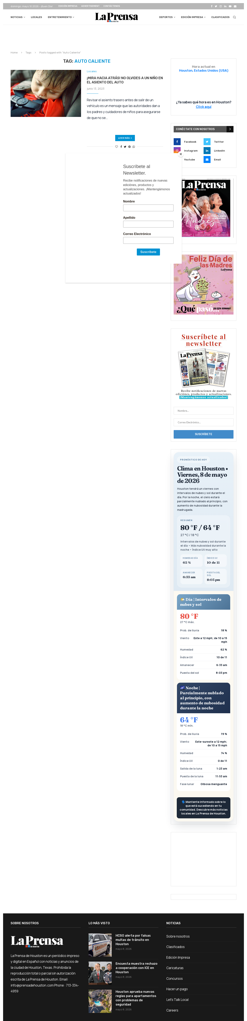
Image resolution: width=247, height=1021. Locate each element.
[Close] (181, 154)
